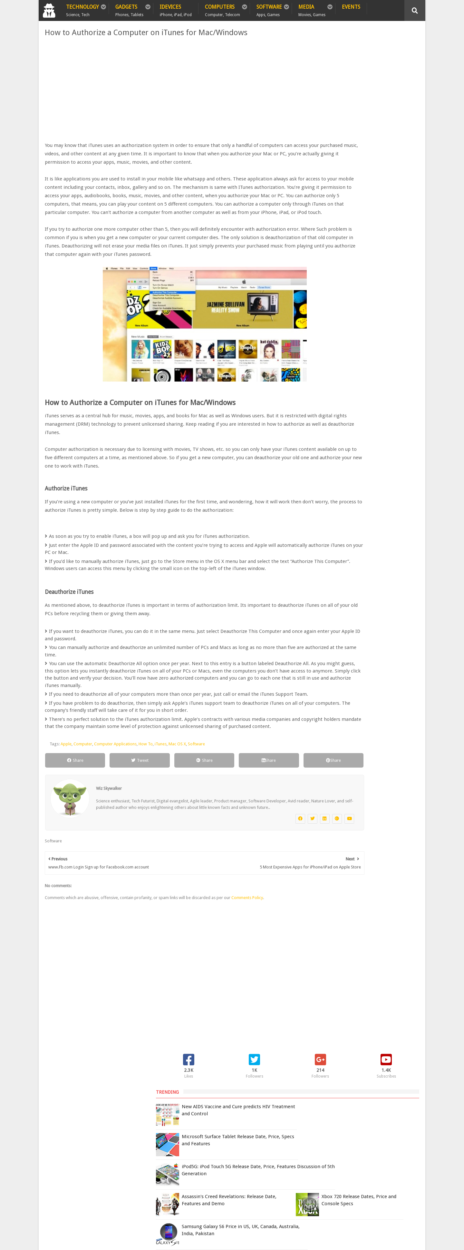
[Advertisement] (168, 89)
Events (351, 7)
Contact (159, 1139)
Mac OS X (175, 814)
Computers (222, 9)
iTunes (158, 814)
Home (51, 1139)
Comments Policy (245, 975)
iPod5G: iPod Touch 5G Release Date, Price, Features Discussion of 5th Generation (374, 146)
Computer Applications (113, 814)
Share (66, 831)
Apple (63, 814)
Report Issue (340, 1152)
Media (311, 9)
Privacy (102, 1139)
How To (143, 814)
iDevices (176, 9)
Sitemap (130, 1139)
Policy (76, 1139)
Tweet (116, 831)
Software (269, 9)
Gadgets (129, 9)
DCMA (336, 1193)
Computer (80, 814)
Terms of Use (311, 1152)
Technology (82, 9)
